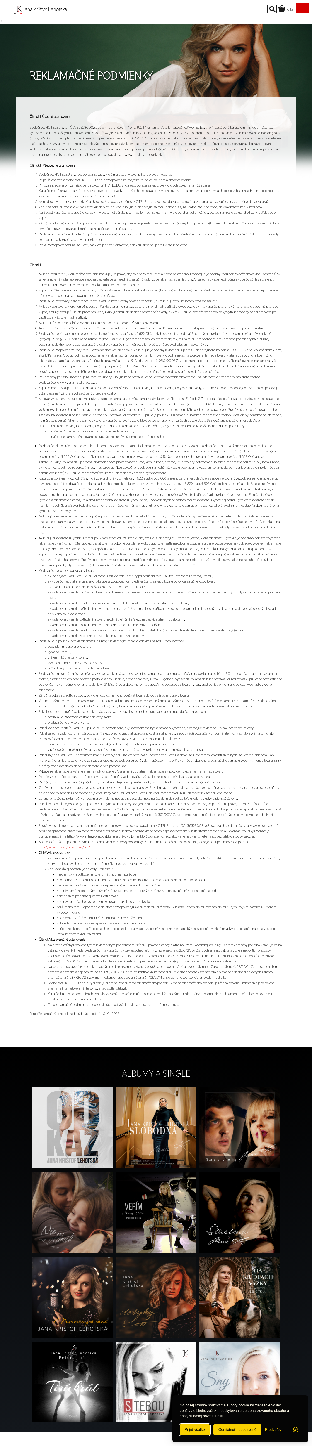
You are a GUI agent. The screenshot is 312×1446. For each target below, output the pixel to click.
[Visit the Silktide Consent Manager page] (295, 1429)
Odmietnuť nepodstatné (237, 1430)
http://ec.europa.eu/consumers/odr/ (64, 847)
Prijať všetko (195, 1430)
